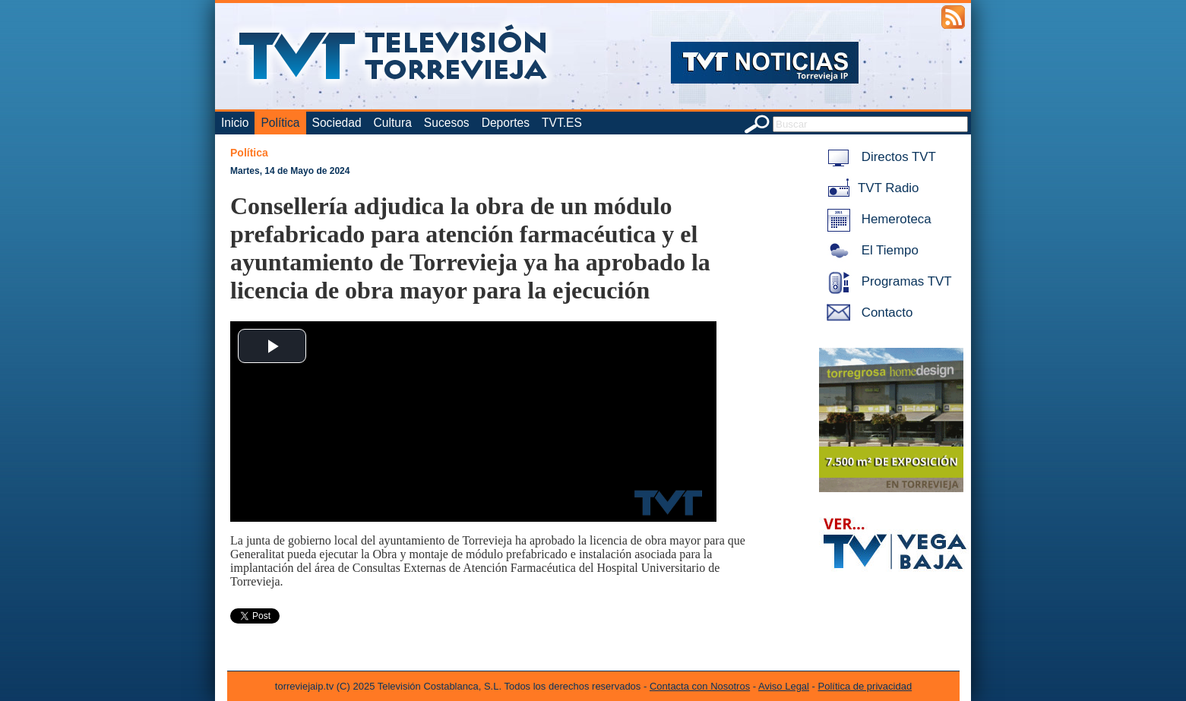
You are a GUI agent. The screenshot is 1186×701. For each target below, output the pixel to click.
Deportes (506, 122)
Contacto (866, 312)
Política (280, 122)
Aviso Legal (783, 686)
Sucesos (447, 122)
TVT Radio (870, 188)
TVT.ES (562, 122)
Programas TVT (886, 281)
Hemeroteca (876, 219)
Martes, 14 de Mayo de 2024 (289, 171)
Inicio (234, 122)
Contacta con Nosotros (700, 686)
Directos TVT (878, 157)
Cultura (393, 122)
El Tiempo (870, 250)
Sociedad (337, 122)
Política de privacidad (865, 686)
